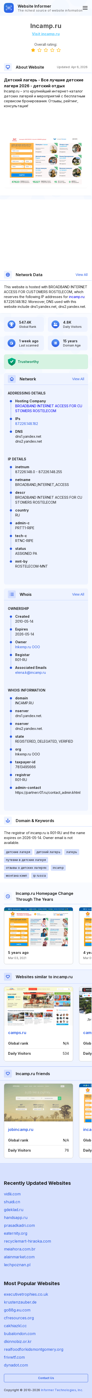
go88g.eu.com (17, 1310)
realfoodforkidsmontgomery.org (33, 1349)
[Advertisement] (46, 123)
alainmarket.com (19, 1256)
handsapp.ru (15, 1217)
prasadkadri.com (19, 1225)
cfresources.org (19, 1317)
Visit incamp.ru (46, 33)
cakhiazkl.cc (15, 1325)
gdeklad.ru (13, 1209)
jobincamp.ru (20, 1129)
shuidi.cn (12, 1201)
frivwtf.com (14, 1357)
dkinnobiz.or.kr (18, 1341)
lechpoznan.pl (17, 1264)
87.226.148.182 (26, 423)
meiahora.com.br (20, 1249)
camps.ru (17, 1032)
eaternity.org (15, 1233)
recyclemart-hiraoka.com (27, 1241)
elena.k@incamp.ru (30, 672)
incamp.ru (76, 297)
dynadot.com (16, 1365)
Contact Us (46, 1378)
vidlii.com (12, 1193)
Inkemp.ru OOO (27, 647)
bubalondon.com (20, 1333)
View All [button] (82, 275)
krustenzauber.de (20, 1302)
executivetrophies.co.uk (26, 1294)
